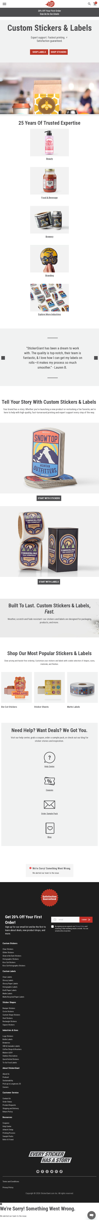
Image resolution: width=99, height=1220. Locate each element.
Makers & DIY (8, 1053)
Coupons (49, 790)
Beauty (49, 158)
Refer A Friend (8, 1140)
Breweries (6, 1043)
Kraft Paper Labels (9, 990)
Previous (3, 358)
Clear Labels (7, 977)
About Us (6, 1074)
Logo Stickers (8, 1036)
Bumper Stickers (9, 1008)
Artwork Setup (8, 1130)
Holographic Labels (10, 987)
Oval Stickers (8, 1018)
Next (96, 358)
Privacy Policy (8, 1187)
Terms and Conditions (11, 1181)
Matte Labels (73, 706)
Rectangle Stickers (10, 1021)
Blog (49, 837)
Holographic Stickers (11, 959)
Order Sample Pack (49, 813)
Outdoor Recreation (10, 1056)
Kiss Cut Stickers (9, 962)
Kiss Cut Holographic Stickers (14, 966)
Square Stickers (9, 1025)
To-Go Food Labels (10, 1063)
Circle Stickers (8, 1011)
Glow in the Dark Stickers (12, 956)
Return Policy (8, 1112)
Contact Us (7, 1098)
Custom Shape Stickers (11, 1015)
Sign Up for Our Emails (49, 14)
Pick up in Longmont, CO (12, 1084)
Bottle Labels (8, 1039)
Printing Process (9, 1133)
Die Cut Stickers (9, 706)
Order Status (7, 1102)
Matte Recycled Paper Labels (13, 997)
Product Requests (9, 1105)
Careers (6, 1087)
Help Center (49, 766)
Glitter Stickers (8, 952)
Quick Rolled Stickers (11, 1059)
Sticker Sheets (41, 706)
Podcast (6, 1077)
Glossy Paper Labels (10, 984)
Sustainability (8, 1081)
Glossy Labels (8, 980)
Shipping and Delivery (11, 1108)
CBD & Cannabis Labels (11, 1046)
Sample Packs (8, 1136)
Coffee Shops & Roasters (12, 1049)
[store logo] (49, 3)
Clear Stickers (8, 949)
